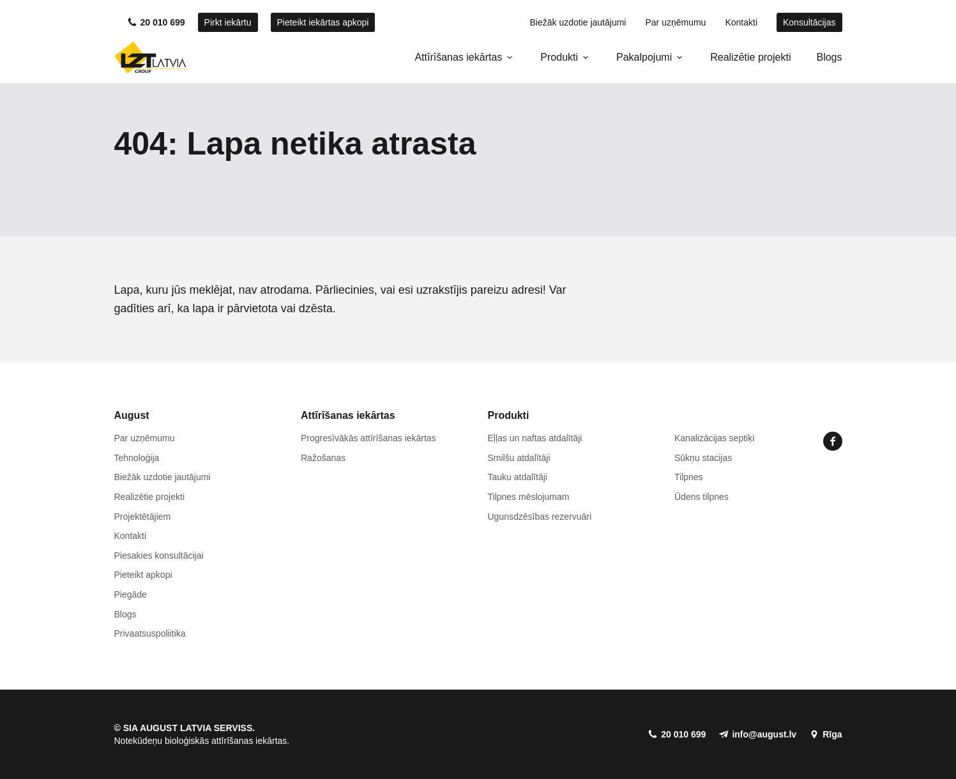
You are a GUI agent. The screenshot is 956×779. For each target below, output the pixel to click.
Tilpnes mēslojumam (529, 497)
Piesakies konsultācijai (159, 555)
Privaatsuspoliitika (150, 633)
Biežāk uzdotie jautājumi (577, 22)
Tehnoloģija (137, 458)
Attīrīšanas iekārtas (458, 57)
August (131, 415)
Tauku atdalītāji (517, 477)
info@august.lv (764, 734)
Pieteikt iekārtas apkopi (323, 22)
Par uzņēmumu (675, 22)
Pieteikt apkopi (143, 575)
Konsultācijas (809, 22)
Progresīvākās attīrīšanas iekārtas (368, 438)
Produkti (559, 57)
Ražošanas (323, 458)
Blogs (829, 57)
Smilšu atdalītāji (519, 458)
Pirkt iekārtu (228, 22)
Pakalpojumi (644, 57)
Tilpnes (688, 477)
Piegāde (130, 594)
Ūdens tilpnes (701, 497)
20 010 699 (162, 22)
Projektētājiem (142, 516)
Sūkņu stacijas (703, 458)
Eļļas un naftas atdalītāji (535, 438)
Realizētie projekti (750, 57)
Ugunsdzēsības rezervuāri (540, 516)
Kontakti (741, 22)
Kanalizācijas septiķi (714, 438)
